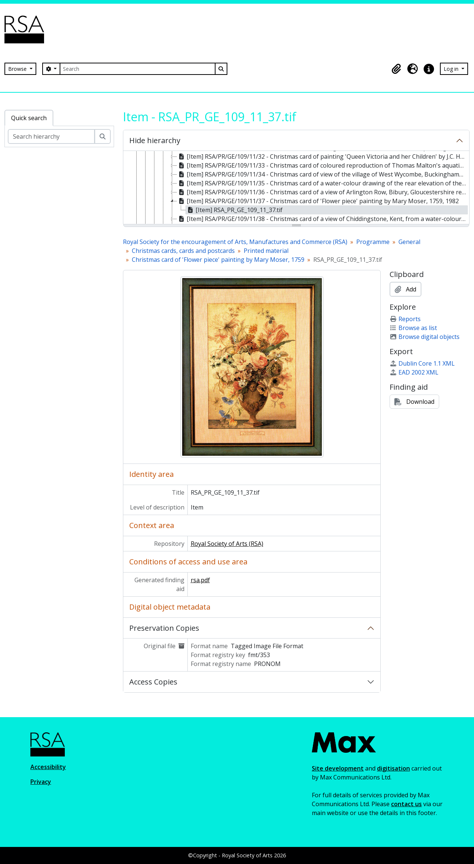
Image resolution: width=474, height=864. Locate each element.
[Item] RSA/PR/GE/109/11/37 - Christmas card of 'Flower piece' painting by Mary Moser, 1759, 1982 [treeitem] (318, 201)
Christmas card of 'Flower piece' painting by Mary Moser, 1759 (218, 259)
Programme (373, 242)
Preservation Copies (164, 628)
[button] (396, 69)
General (409, 242)
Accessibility (48, 767)
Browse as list (413, 328)
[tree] (296, 188)
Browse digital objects (425, 337)
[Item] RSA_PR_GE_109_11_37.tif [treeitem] (234, 209)
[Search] (137, 69)
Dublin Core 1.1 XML (422, 363)
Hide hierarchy (154, 140)
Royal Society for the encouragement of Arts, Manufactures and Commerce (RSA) (235, 242)
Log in (452, 68)
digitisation (393, 768)
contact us (406, 804)
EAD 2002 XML (414, 372)
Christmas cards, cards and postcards (183, 251)
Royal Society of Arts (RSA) (227, 544)
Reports (405, 319)
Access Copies (153, 682)
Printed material (266, 251)
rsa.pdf (200, 580)
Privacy (40, 782)
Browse (18, 68)
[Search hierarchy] (51, 136)
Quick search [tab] (29, 118)
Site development (338, 768)
